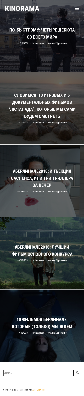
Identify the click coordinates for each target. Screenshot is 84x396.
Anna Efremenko (39, 390)
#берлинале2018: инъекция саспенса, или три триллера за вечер (42, 178)
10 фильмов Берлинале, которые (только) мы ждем (42, 323)
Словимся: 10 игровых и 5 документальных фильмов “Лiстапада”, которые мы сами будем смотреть (42, 106)
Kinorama (22, 8)
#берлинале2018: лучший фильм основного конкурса (42, 250)
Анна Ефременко (58, 43)
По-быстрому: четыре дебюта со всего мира (42, 33)
